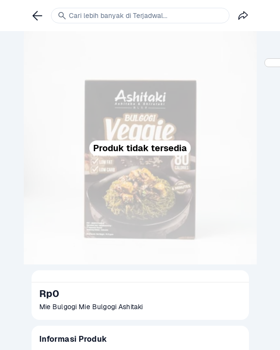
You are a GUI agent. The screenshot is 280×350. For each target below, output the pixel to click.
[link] (37, 15)
